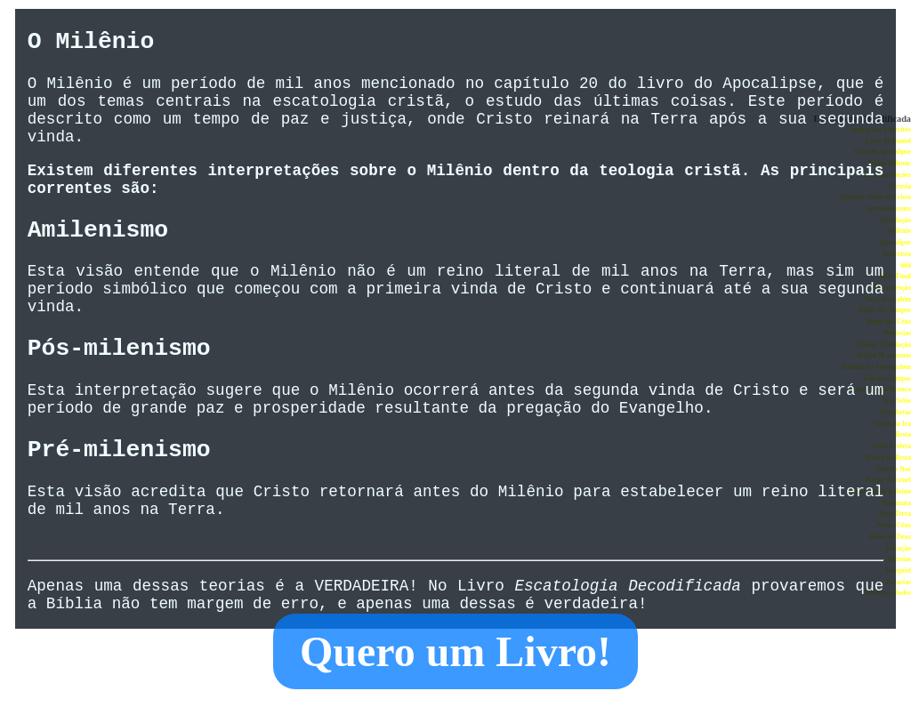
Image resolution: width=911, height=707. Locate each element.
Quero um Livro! (455, 651)
